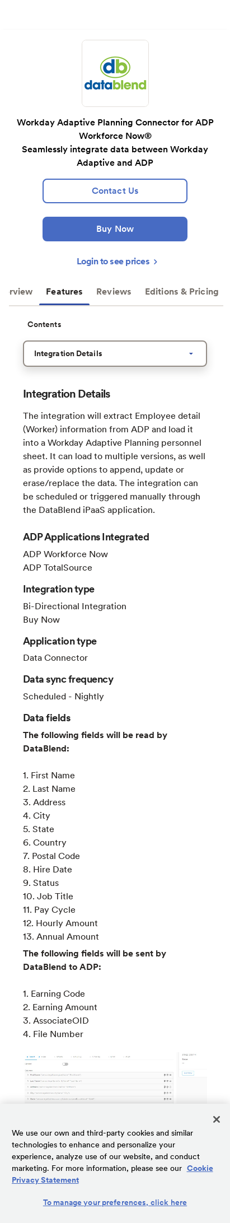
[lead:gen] (115, 191)
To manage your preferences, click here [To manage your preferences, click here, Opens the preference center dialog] (115, 1202)
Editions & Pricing (182, 291)
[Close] (216, 1119)
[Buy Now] (115, 229)
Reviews (114, 291)
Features (64, 291)
